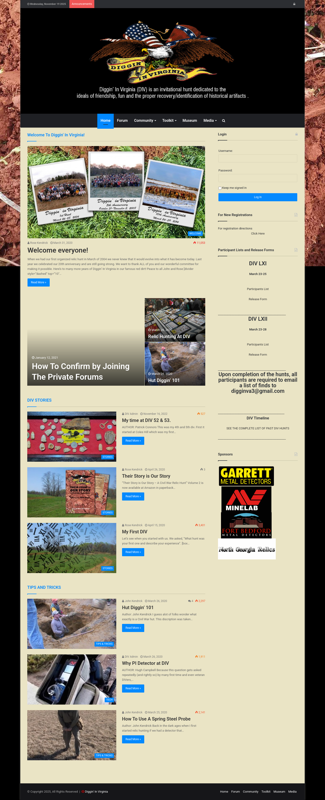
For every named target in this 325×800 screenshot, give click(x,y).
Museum (190, 120)
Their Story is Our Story (146, 476)
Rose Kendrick (38, 242)
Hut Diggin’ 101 (164, 380)
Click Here (258, 233)
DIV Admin (130, 413)
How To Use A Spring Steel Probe (156, 719)
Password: (225, 170)
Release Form (258, 299)
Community (143, 120)
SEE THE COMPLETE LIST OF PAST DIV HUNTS (258, 428)
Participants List (258, 289)
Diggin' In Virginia (96, 791)
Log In (258, 197)
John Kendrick (132, 601)
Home (105, 120)
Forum (122, 120)
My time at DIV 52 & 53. (146, 420)
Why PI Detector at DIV (145, 663)
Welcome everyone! (58, 250)
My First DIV (134, 531)
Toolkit (168, 120)
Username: (225, 151)
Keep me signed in (234, 188)
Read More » (38, 282)
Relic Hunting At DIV (169, 336)
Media (208, 120)
